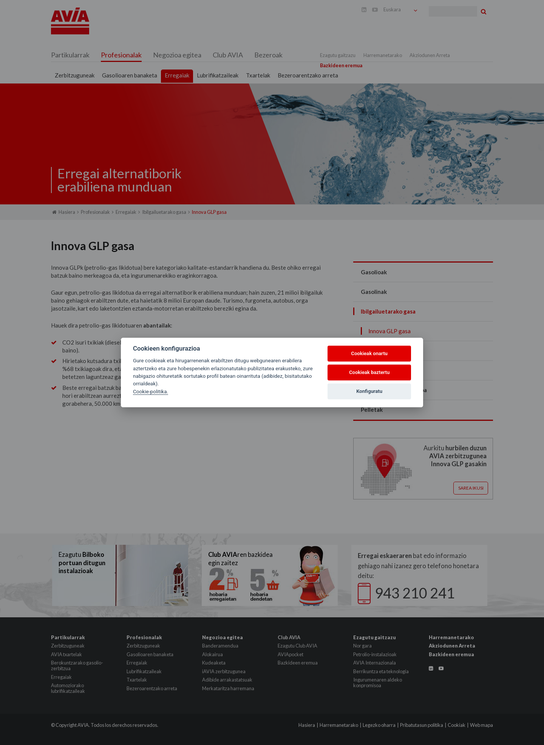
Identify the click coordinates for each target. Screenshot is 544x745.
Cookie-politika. (150, 391)
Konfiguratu (369, 391)
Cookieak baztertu (369, 372)
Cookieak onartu (369, 353)
